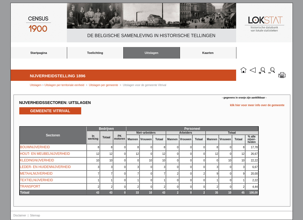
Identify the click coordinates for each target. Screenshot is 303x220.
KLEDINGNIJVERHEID (37, 160)
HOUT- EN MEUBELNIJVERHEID (45, 154)
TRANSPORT (30, 186)
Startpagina (38, 52)
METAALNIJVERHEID (36, 173)
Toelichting (95, 52)
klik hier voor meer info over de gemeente (257, 105)
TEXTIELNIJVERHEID (36, 180)
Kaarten (208, 52)
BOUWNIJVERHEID (35, 147)
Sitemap (35, 215)
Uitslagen (152, 52)
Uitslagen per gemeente (103, 85)
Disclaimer (19, 215)
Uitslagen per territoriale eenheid (65, 85)
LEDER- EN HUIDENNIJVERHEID (45, 167)
